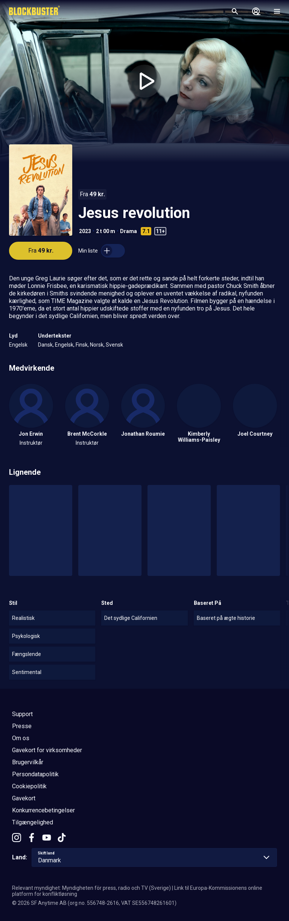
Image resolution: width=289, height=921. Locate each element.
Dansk (45, 345)
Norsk (96, 345)
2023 (85, 231)
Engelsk (18, 345)
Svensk (114, 345)
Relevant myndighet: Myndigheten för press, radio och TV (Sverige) (91, 888)
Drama (128, 231)
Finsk (82, 345)
